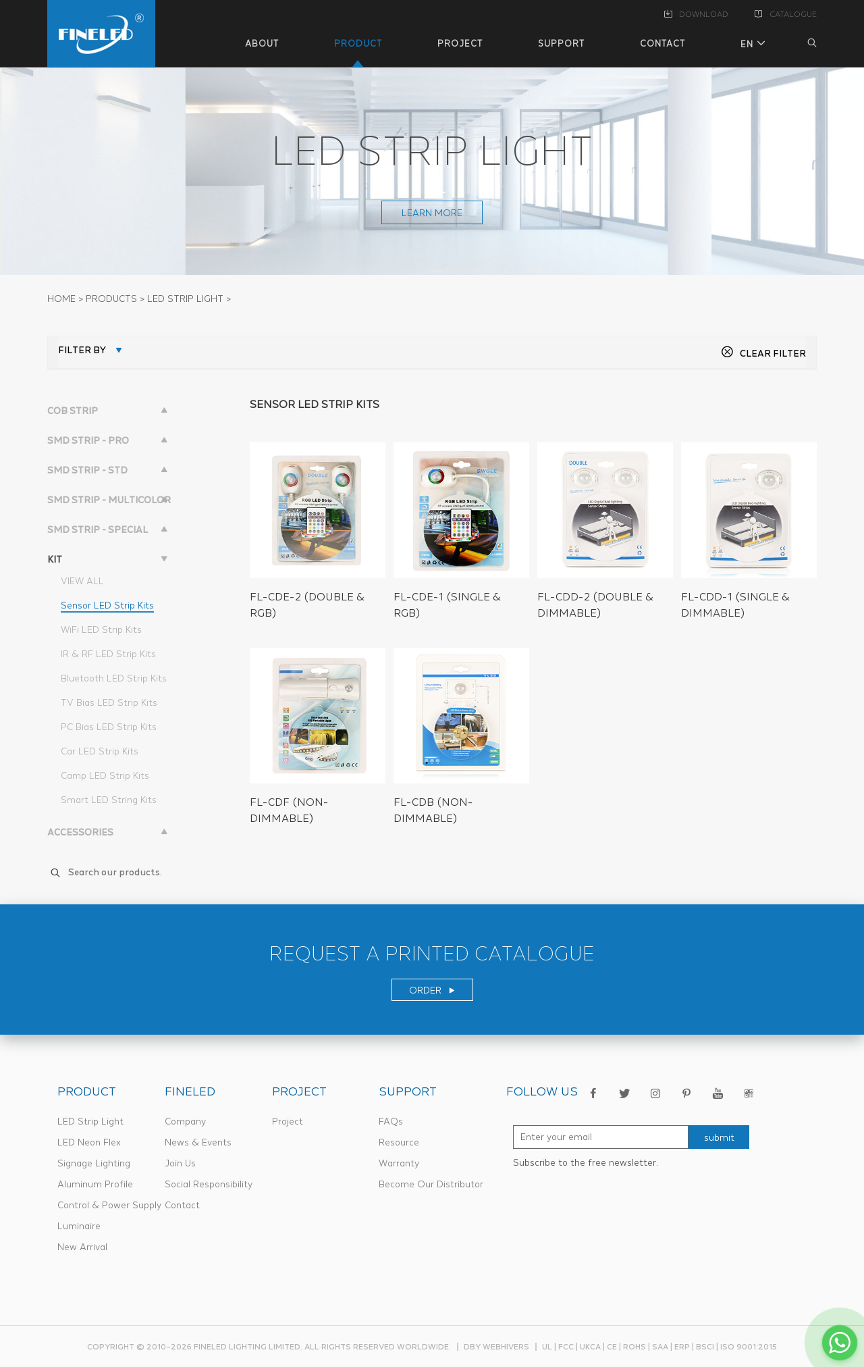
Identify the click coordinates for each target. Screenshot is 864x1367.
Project (287, 1121)
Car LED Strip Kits (99, 751)
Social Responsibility (208, 1184)
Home (61, 298)
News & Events (198, 1142)
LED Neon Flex (89, 1142)
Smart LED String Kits (109, 799)
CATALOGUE (786, 14)
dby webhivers (496, 1346)
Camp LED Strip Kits (105, 775)
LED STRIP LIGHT (185, 298)
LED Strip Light (90, 1121)
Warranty (399, 1163)
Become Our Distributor (431, 1184)
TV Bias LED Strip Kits (109, 702)
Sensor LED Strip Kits (107, 605)
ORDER (432, 990)
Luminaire (79, 1226)
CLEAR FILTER (763, 353)
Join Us (180, 1163)
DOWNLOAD (696, 14)
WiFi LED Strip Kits (101, 629)
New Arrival (82, 1247)
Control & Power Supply (109, 1205)
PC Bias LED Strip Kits (109, 726)
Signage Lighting (93, 1163)
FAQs (391, 1121)
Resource (399, 1142)
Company (185, 1121)
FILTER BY (82, 349)
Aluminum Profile (95, 1184)
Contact (182, 1205)
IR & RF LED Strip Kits (108, 653)
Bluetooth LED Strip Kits (114, 678)
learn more (432, 212)
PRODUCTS (111, 298)
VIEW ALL (82, 580)
